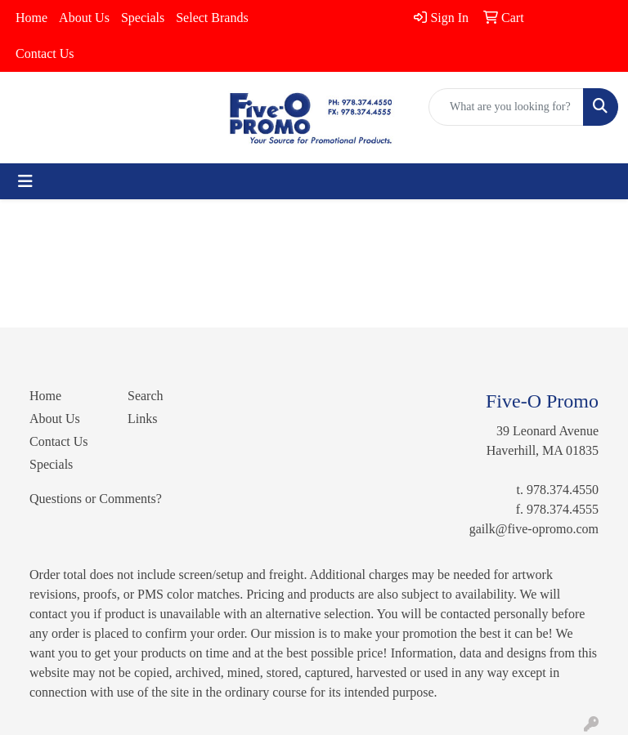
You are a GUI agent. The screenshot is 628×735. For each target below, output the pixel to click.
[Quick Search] (506, 107)
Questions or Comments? (95, 499)
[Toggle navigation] (25, 181)
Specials (142, 17)
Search (146, 396)
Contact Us (45, 53)
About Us (84, 17)
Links (142, 418)
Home (31, 17)
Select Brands (212, 17)
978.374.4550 (563, 490)
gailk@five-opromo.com (534, 529)
